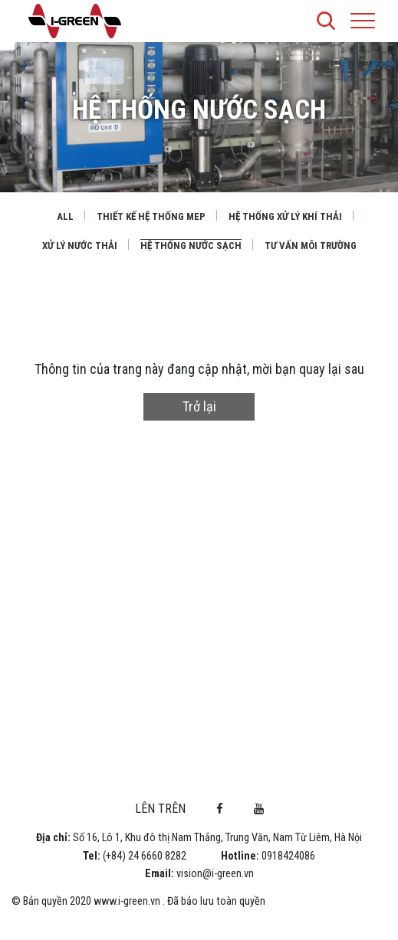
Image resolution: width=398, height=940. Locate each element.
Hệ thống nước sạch (191, 245)
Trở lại (199, 406)
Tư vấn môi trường (311, 245)
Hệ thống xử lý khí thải (285, 216)
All (65, 216)
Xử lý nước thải (79, 245)
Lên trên (160, 808)
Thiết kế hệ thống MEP (151, 216)
